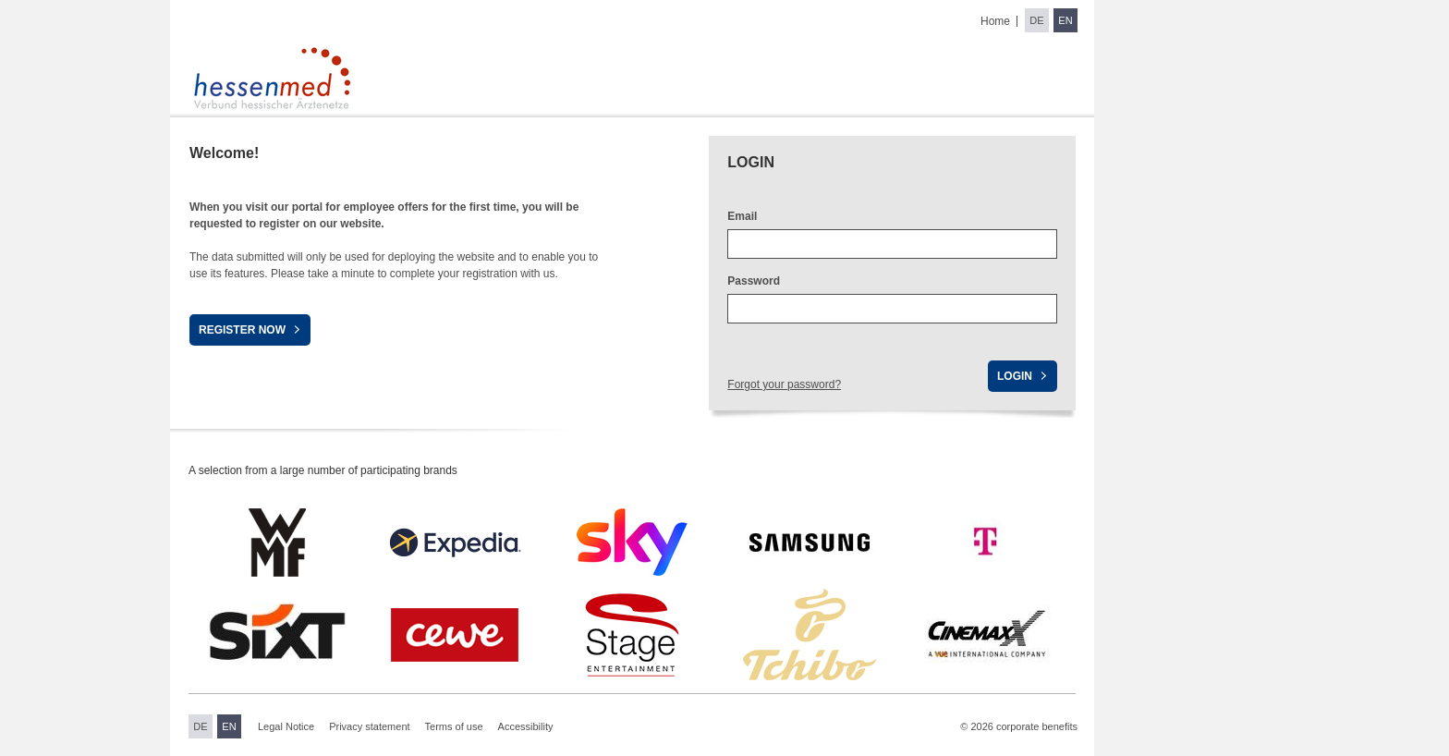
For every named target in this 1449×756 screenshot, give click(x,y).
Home (995, 21)
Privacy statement (369, 726)
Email (742, 216)
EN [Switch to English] (1065, 20)
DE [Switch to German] (1036, 20)
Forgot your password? (784, 384)
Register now (242, 329)
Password (753, 280)
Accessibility (526, 726)
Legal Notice (286, 726)
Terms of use (454, 726)
